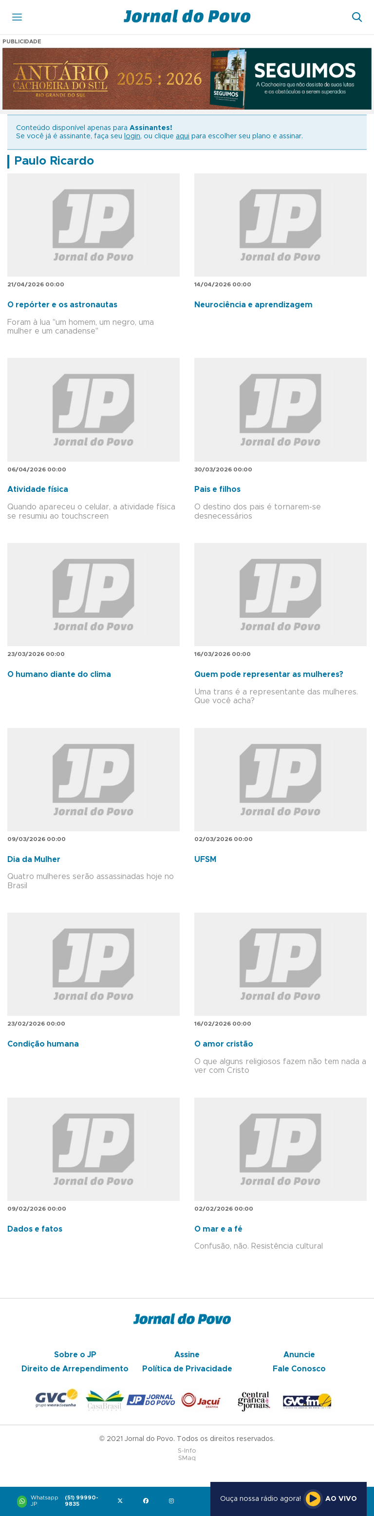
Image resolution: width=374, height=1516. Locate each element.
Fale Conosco (299, 1369)
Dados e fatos (34, 1229)
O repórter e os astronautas (62, 305)
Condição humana (43, 1044)
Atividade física (37, 489)
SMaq (187, 1458)
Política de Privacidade (187, 1369)
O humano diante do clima (59, 674)
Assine (187, 1355)
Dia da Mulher (33, 859)
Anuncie (299, 1355)
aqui (182, 136)
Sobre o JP (75, 1355)
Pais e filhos (217, 489)
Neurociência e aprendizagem (253, 305)
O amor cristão (223, 1044)
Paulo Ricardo (54, 161)
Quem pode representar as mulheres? (268, 674)
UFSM (205, 859)
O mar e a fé (218, 1229)
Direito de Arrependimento (75, 1369)
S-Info (187, 1451)
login (132, 136)
